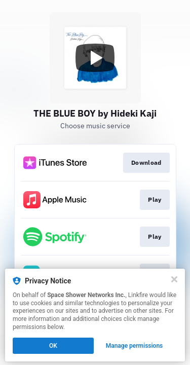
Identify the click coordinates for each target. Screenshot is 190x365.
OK (53, 345)
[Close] (174, 279)
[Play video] (95, 58)
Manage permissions (134, 345)
